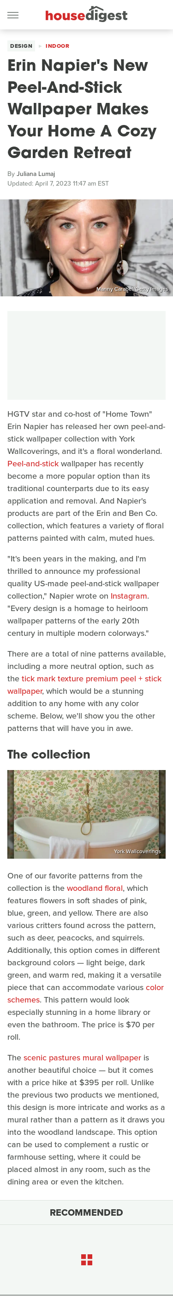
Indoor (57, 46)
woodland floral (95, 888)
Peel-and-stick (33, 464)
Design (21, 46)
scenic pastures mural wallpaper (82, 1058)
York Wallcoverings (137, 851)
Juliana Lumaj (36, 174)
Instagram (129, 596)
